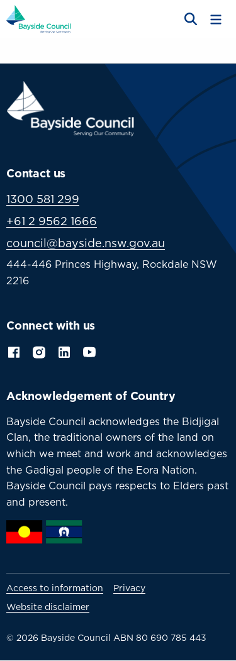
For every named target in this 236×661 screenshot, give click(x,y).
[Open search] (189, 19)
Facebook (13, 350)
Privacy (129, 588)
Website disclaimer (47, 607)
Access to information (54, 588)
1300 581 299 (42, 199)
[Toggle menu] (216, 19)
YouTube (90, 350)
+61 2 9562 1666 (51, 221)
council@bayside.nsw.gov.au (85, 243)
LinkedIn (64, 350)
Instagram (39, 350)
